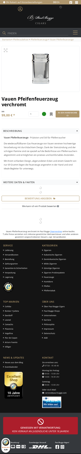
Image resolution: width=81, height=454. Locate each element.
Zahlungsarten (11, 263)
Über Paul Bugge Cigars (54, 306)
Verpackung (10, 272)
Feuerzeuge (49, 277)
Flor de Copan (11, 338)
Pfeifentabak (49, 290)
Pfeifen (47, 286)
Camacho (9, 324)
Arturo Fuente (11, 342)
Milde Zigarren (50, 263)
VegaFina (9, 333)
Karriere (47, 320)
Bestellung (9, 259)
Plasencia (9, 329)
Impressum (49, 329)
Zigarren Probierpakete (54, 272)
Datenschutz (49, 333)
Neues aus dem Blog (14, 362)
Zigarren (47, 250)
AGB (46, 338)
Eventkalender (11, 367)
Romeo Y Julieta (12, 311)
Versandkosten (11, 254)
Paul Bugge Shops (52, 311)
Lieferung (9, 250)
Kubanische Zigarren (53, 254)
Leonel (8, 320)
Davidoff (8, 315)
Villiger (8, 347)
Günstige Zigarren (52, 268)
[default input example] (34, 114)
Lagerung (9, 277)
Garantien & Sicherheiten (16, 268)
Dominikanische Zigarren (55, 259)
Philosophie (49, 324)
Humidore (48, 281)
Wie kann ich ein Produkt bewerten (40, 206)
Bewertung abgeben (40, 198)
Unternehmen (50, 315)
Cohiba (8, 306)
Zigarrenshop (56, 231)
